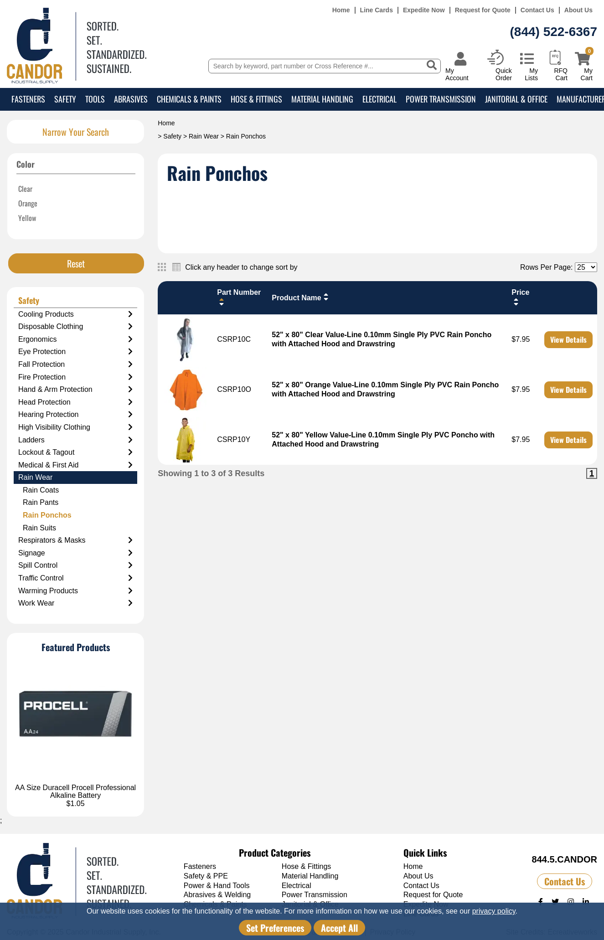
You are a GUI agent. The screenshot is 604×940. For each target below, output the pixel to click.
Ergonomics (75, 339)
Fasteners (28, 99)
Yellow (27, 217)
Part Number (239, 297)
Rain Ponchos (47, 515)
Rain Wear (204, 136)
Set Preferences (275, 928)
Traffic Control (75, 578)
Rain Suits (39, 528)
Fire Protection (75, 377)
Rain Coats (41, 490)
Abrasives (131, 99)
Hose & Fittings (256, 99)
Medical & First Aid (75, 465)
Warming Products (75, 591)
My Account (457, 74)
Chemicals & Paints (189, 99)
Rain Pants (40, 502)
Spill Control (75, 565)
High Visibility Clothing (75, 427)
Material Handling (322, 99)
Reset (76, 263)
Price (520, 297)
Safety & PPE (206, 876)
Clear (25, 188)
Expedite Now (424, 10)
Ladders (75, 440)
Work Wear (75, 603)
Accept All (339, 928)
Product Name (301, 297)
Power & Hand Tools (217, 885)
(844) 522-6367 (553, 32)
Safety (65, 99)
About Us (578, 10)
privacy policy (494, 911)
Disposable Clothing (75, 327)
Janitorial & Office (516, 99)
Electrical (379, 99)
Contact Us (537, 10)
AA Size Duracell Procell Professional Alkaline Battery (75, 792)
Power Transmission (441, 99)
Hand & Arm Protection (75, 389)
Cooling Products (75, 314)
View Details (568, 339)
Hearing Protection (75, 415)
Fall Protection (75, 364)
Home (341, 10)
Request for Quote (483, 10)
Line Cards (376, 10)
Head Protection (75, 402)
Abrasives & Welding (217, 895)
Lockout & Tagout (75, 452)
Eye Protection (75, 352)
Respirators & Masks (75, 540)
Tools (95, 99)
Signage (75, 553)
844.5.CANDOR (564, 859)
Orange (27, 203)
